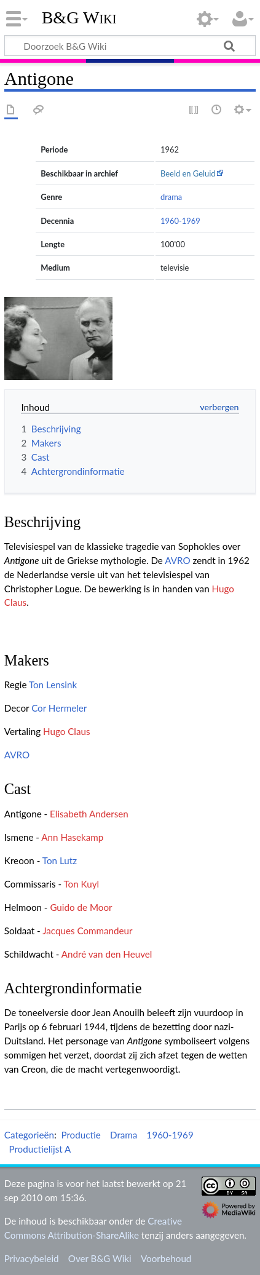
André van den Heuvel (106, 953)
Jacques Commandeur (87, 930)
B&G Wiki (79, 17)
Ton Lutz (59, 860)
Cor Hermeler (59, 707)
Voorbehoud (166, 1258)
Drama (123, 1134)
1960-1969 (180, 221)
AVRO (177, 560)
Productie (80, 1134)
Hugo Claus (66, 731)
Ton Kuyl (81, 883)
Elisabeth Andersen (89, 813)
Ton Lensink (53, 684)
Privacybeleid (31, 1258)
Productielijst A (40, 1148)
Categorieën (29, 1134)
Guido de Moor (81, 907)
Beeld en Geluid (188, 173)
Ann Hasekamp (72, 837)
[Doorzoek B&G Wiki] (130, 45)
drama (171, 197)
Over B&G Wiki (100, 1258)
